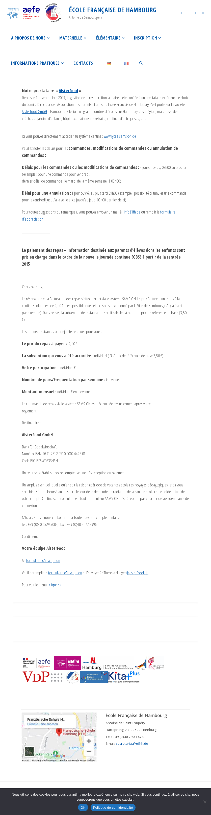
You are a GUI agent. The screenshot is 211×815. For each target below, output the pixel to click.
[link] (141, 63)
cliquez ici (56, 584)
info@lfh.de (132, 211)
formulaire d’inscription (43, 559)
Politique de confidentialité (113, 807)
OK (83, 807)
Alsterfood (68, 90)
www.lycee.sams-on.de (120, 136)
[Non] (204, 801)
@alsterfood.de (137, 572)
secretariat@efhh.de (132, 742)
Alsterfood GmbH (34, 111)
